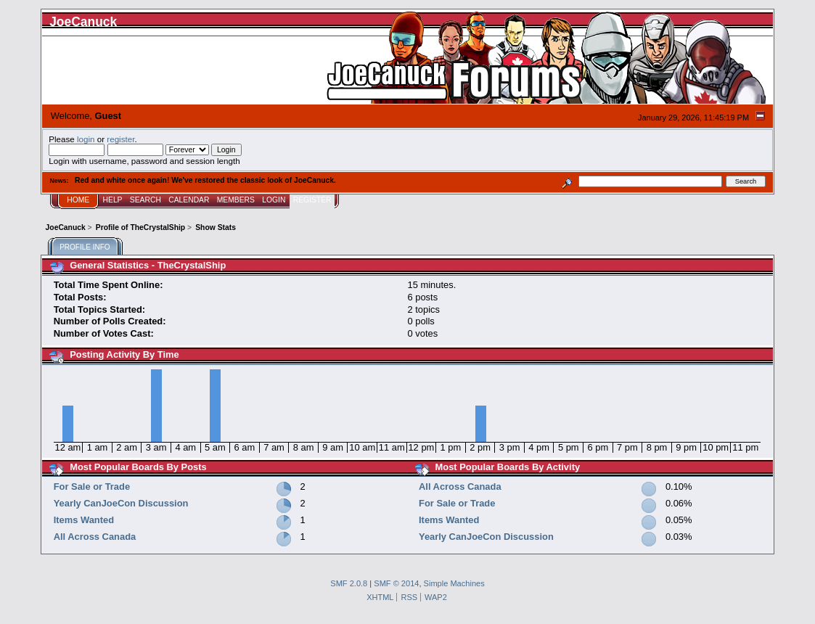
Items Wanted (84, 519)
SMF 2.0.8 (348, 583)
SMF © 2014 (396, 583)
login (86, 139)
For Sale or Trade (92, 486)
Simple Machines (454, 583)
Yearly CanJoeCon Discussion (121, 503)
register (120, 139)
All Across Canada (95, 536)
